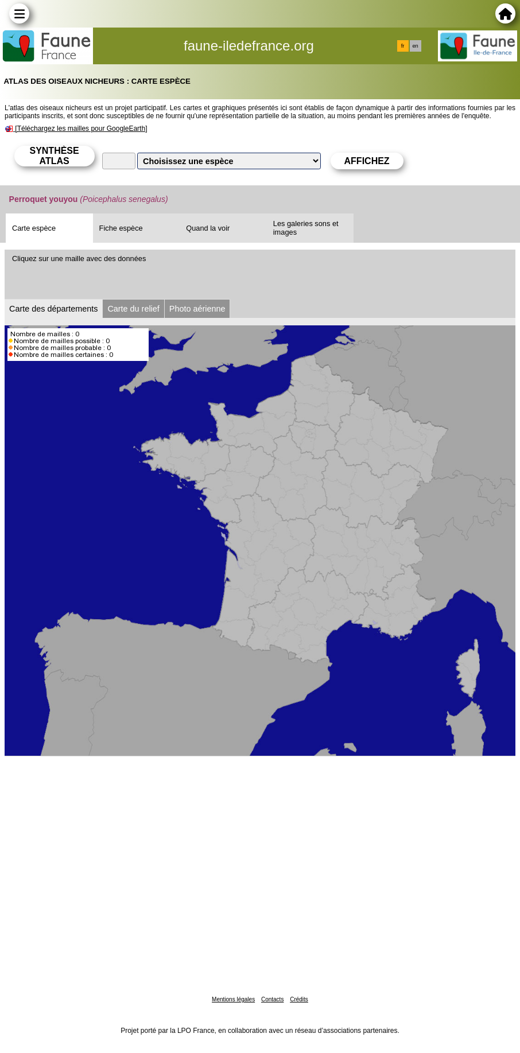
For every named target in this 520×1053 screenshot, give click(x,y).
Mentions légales (233, 999)
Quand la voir (208, 228)
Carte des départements (53, 308)
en (415, 46)
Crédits (299, 999)
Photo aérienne (197, 308)
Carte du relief (133, 308)
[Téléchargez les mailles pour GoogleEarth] (81, 129)
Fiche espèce (121, 228)
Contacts (272, 999)
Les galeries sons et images (306, 227)
